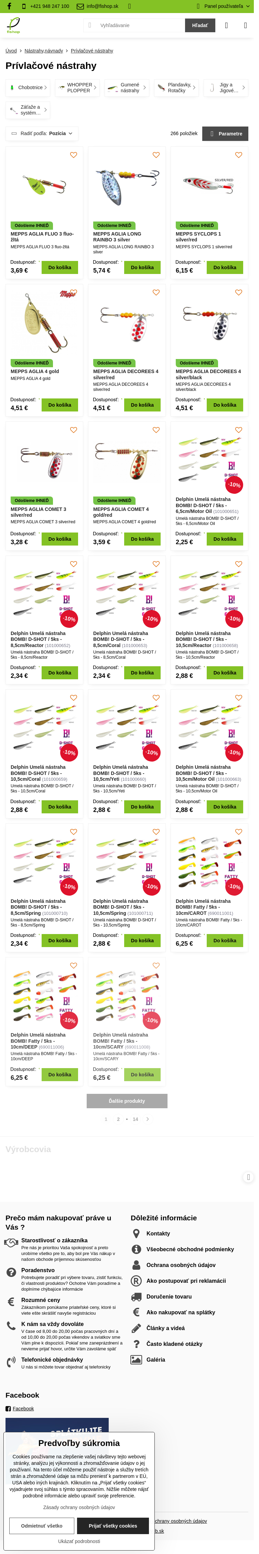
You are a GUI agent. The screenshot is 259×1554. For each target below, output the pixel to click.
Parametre (225, 134)
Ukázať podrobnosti (79, 1541)
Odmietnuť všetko (41, 1526)
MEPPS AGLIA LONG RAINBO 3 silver (117, 237)
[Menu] (245, 25)
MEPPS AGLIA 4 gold (35, 371)
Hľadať (200, 25)
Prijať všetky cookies (113, 1526)
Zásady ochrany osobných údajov (171, 1521)
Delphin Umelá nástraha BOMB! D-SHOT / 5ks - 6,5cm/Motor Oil (203, 505)
